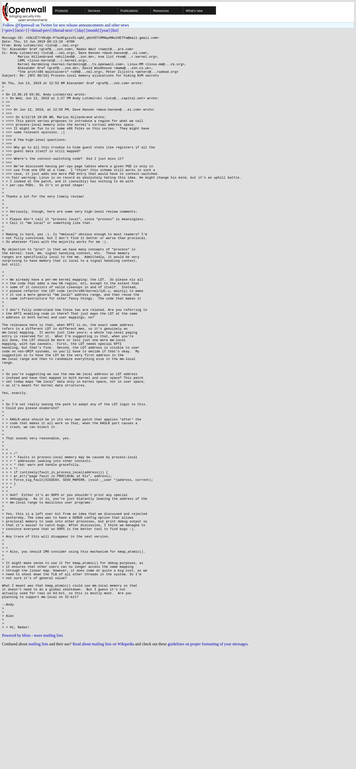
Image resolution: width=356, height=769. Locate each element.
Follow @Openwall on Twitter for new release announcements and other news (66, 25)
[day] (81, 30)
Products (61, 11)
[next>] (21, 30)
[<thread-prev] (39, 30)
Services (94, 11)
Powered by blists (16, 754)
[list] (114, 30)
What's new (194, 11)
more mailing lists (48, 754)
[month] (92, 30)
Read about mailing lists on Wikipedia (103, 762)
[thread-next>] (64, 30)
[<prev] (8, 30)
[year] (105, 30)
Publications (129, 11)
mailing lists (38, 762)
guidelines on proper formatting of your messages (208, 762)
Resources (161, 11)
